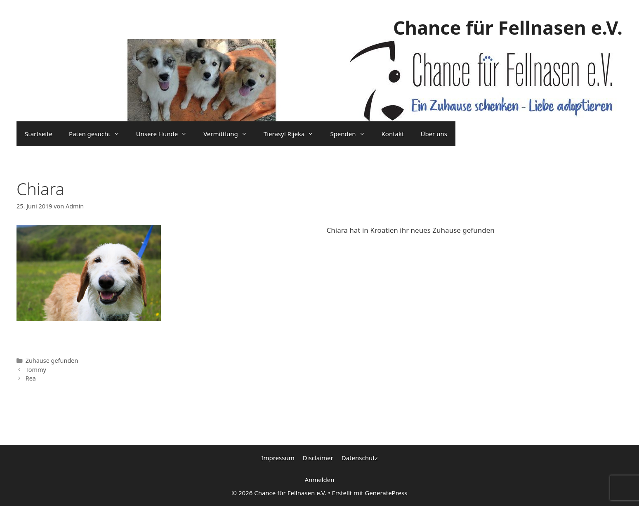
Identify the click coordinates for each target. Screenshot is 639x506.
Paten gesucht (98, 133)
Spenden (351, 133)
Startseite (38, 134)
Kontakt (393, 134)
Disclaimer (318, 458)
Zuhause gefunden (52, 360)
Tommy (36, 370)
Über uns (433, 134)
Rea (31, 378)
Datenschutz (360, 458)
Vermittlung (229, 133)
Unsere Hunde (165, 133)
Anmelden (319, 479)
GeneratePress (386, 493)
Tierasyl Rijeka (293, 133)
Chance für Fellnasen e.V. (507, 27)
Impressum (277, 458)
